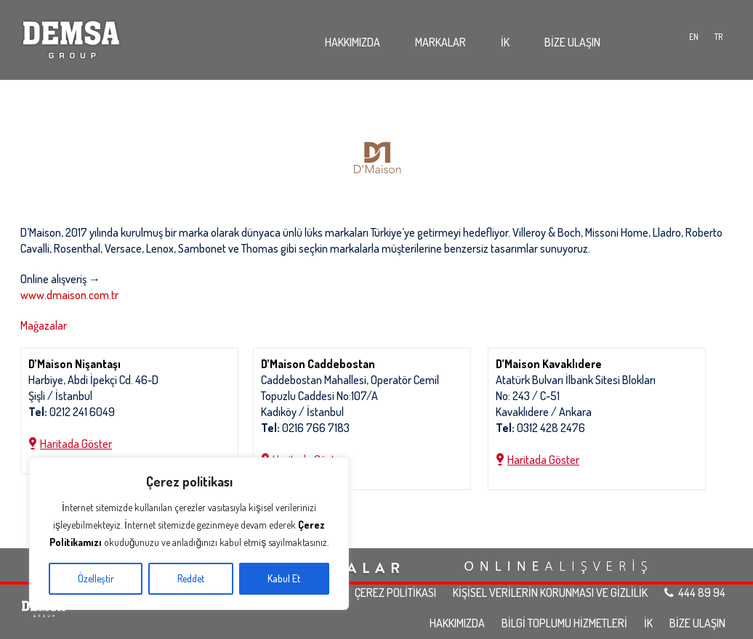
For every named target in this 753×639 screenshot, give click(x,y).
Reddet (190, 578)
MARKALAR (440, 42)
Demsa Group (71, 36)
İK (505, 42)
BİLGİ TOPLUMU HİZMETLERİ (564, 623)
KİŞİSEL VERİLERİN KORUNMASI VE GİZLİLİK (550, 592)
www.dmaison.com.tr (69, 295)
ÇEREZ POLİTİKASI (395, 592)
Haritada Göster (76, 443)
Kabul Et (283, 578)
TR (718, 36)
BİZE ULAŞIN (572, 42)
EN (693, 36)
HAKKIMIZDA (352, 42)
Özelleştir (96, 578)
